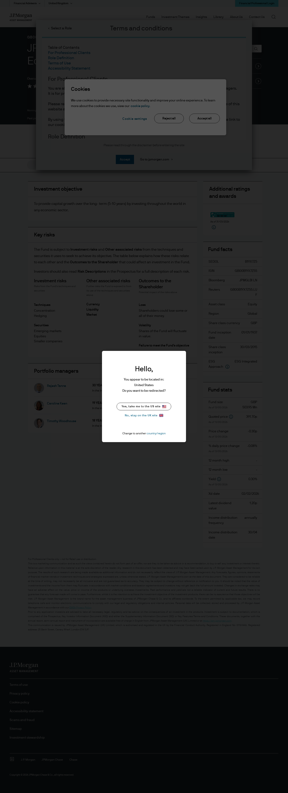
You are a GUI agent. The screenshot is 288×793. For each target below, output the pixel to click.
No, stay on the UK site (144, 415)
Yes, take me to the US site (144, 406)
